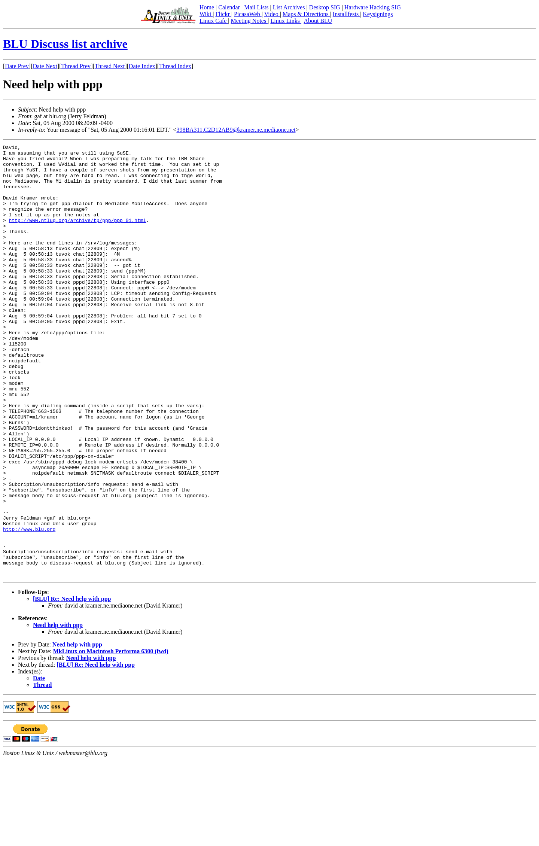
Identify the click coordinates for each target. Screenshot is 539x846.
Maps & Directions (306, 14)
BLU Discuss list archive (65, 44)
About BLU (318, 21)
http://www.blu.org (29, 606)
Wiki (206, 14)
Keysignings (378, 14)
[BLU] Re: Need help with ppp (72, 685)
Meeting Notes (249, 21)
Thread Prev (76, 66)
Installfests (346, 14)
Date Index (142, 66)
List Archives (290, 7)
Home (208, 7)
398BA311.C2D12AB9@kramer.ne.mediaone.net (235, 130)
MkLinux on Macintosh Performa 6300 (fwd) (110, 737)
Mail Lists (257, 7)
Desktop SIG (325, 7)
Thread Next (110, 66)
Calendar (229, 7)
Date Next (45, 66)
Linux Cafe (214, 21)
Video (272, 14)
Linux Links (285, 21)
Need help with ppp (58, 711)
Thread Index (175, 66)
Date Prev (17, 66)
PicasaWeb (248, 14)
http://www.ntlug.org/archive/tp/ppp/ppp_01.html (77, 235)
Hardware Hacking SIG (372, 7)
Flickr (223, 14)
